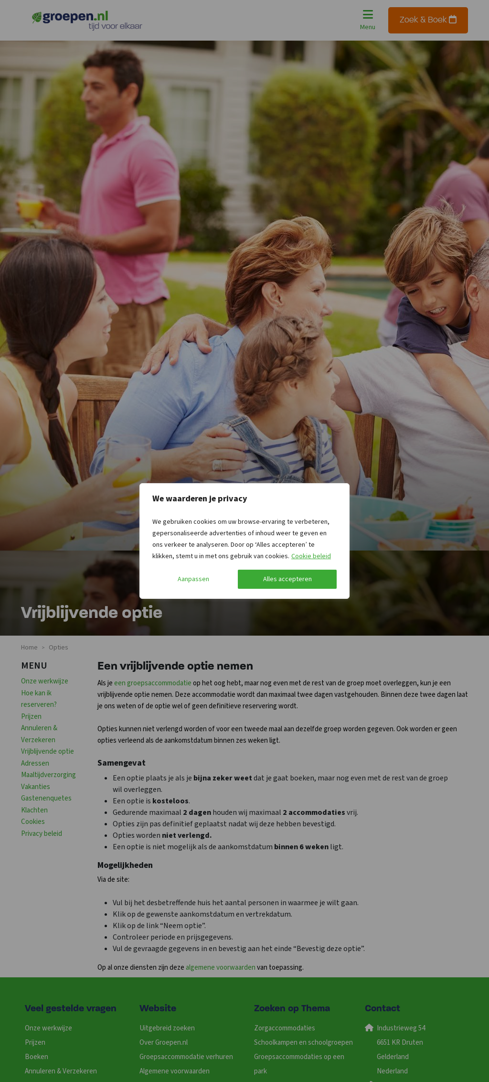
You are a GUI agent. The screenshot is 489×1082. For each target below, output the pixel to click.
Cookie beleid (311, 556)
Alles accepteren (287, 579)
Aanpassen (193, 579)
